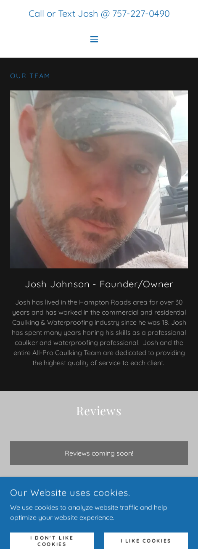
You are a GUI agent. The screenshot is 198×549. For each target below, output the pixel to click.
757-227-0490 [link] (141, 13)
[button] (99, 39)
